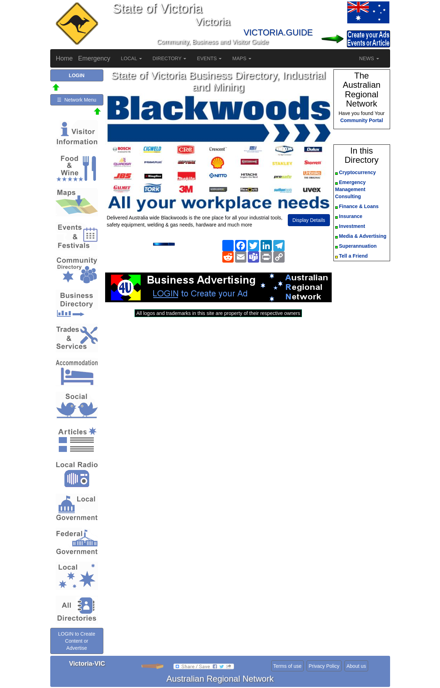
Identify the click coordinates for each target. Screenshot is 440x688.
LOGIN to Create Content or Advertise (76, 641)
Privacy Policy (324, 666)
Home (64, 58)
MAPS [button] (241, 58)
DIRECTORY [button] (170, 58)
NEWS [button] (369, 58)
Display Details (308, 220)
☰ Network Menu (76, 100)
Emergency (94, 58)
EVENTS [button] (209, 58)
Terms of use (287, 666)
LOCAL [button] (131, 58)
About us (356, 666)
